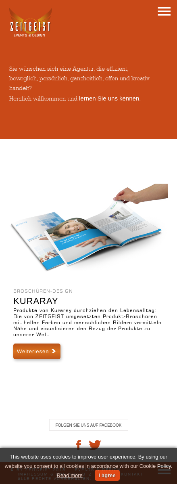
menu (164, 11)
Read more (70, 475)
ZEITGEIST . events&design (30, 22)
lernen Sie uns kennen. (110, 98)
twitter (95, 445)
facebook (78, 445)
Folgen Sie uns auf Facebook (89, 425)
